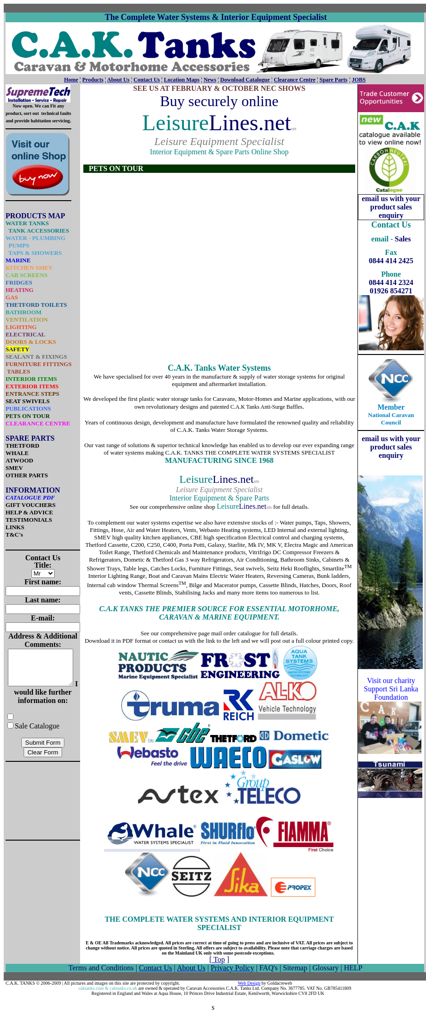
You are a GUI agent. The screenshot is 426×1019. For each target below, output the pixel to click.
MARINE (18, 260)
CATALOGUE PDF (30, 497)
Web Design (249, 983)
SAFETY (17, 349)
